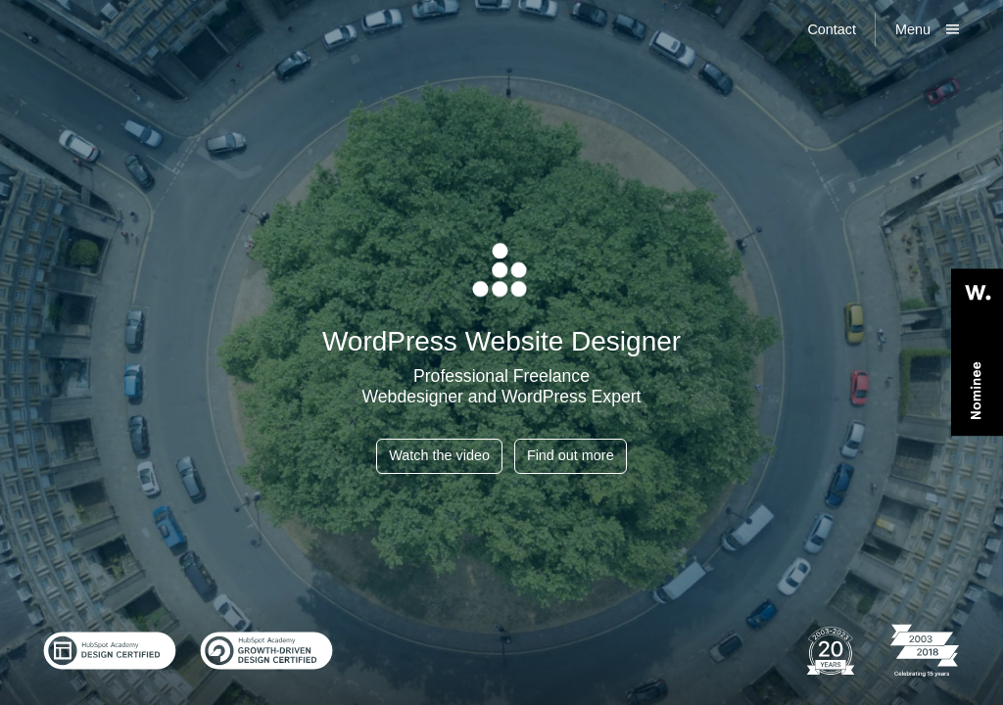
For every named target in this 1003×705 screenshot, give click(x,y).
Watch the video (439, 455)
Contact (831, 29)
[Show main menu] (927, 29)
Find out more (570, 455)
